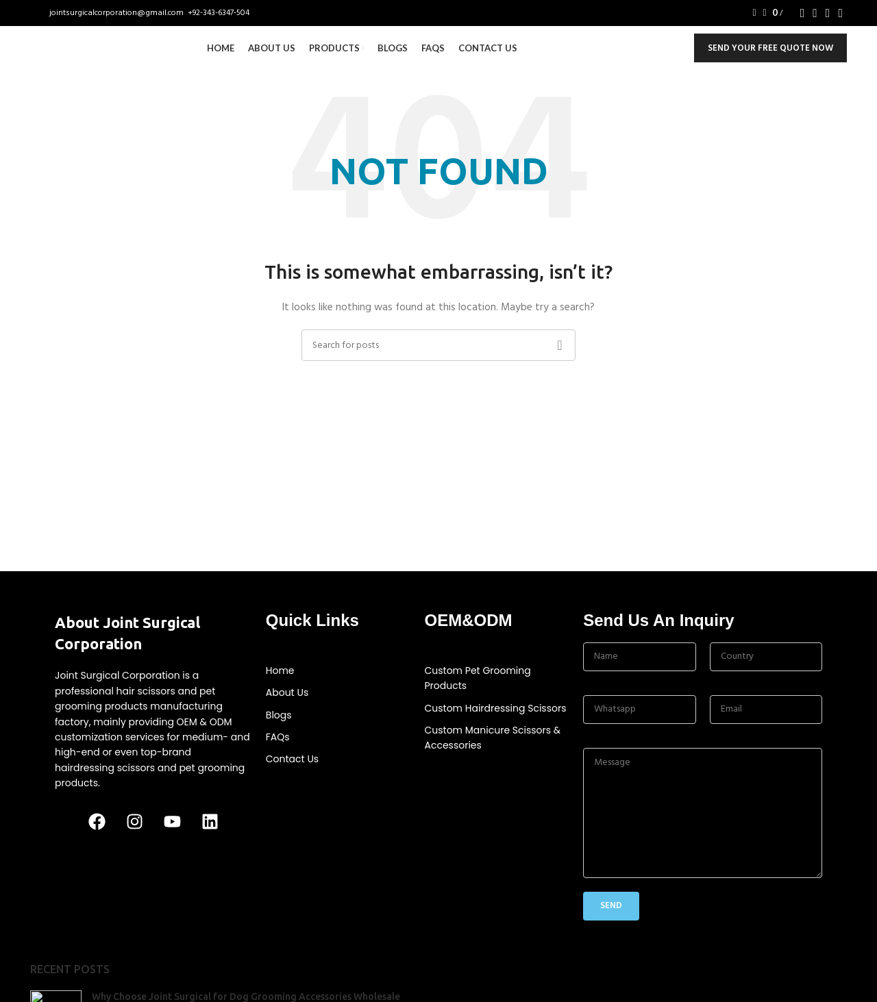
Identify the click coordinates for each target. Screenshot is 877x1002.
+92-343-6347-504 (218, 14)
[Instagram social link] (815, 14)
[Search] (749, 14)
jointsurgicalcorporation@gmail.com (117, 14)
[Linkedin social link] (840, 14)
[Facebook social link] (802, 14)
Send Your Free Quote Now (770, 61)
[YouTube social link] (828, 14)
